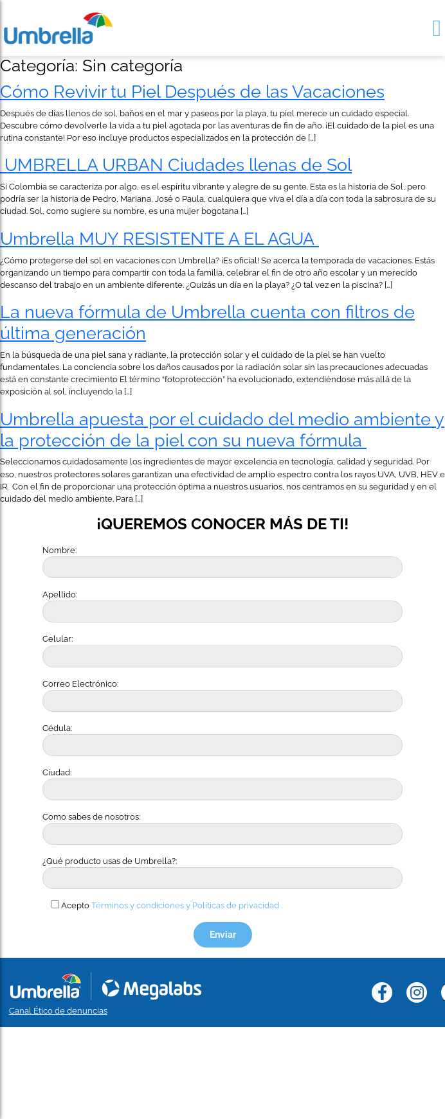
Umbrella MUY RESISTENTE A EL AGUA (159, 238)
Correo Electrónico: (80, 684)
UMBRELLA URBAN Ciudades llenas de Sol (176, 164)
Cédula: (57, 728)
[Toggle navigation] (437, 28)
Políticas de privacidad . (237, 905)
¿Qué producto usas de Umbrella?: (109, 861)
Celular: (57, 639)
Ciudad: (56, 772)
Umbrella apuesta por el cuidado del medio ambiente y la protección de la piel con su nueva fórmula (222, 429)
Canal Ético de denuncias (58, 1011)
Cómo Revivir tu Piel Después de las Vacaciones (192, 91)
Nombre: (59, 550)
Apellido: (59, 594)
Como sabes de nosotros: (91, 817)
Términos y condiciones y (140, 905)
